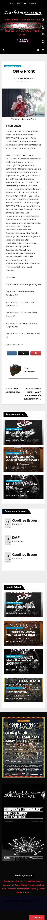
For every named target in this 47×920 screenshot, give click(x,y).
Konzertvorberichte (12, 66)
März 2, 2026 (23, 667)
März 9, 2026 (23, 638)
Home (23, 913)
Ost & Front (23, 71)
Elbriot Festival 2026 (20, 432)
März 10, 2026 (23, 610)
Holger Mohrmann (25, 78)
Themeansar (26, 904)
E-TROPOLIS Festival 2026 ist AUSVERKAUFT (23, 458)
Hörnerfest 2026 (17, 692)
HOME (11, 3)
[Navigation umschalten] (43, 50)
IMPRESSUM (21, 3)
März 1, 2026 (23, 695)
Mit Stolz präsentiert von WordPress (17, 901)
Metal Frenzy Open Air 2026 (22, 485)
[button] (38, 50)
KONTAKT (32, 3)
